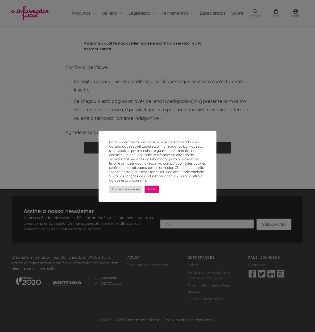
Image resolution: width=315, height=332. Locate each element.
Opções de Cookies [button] (125, 189)
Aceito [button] (151, 189)
